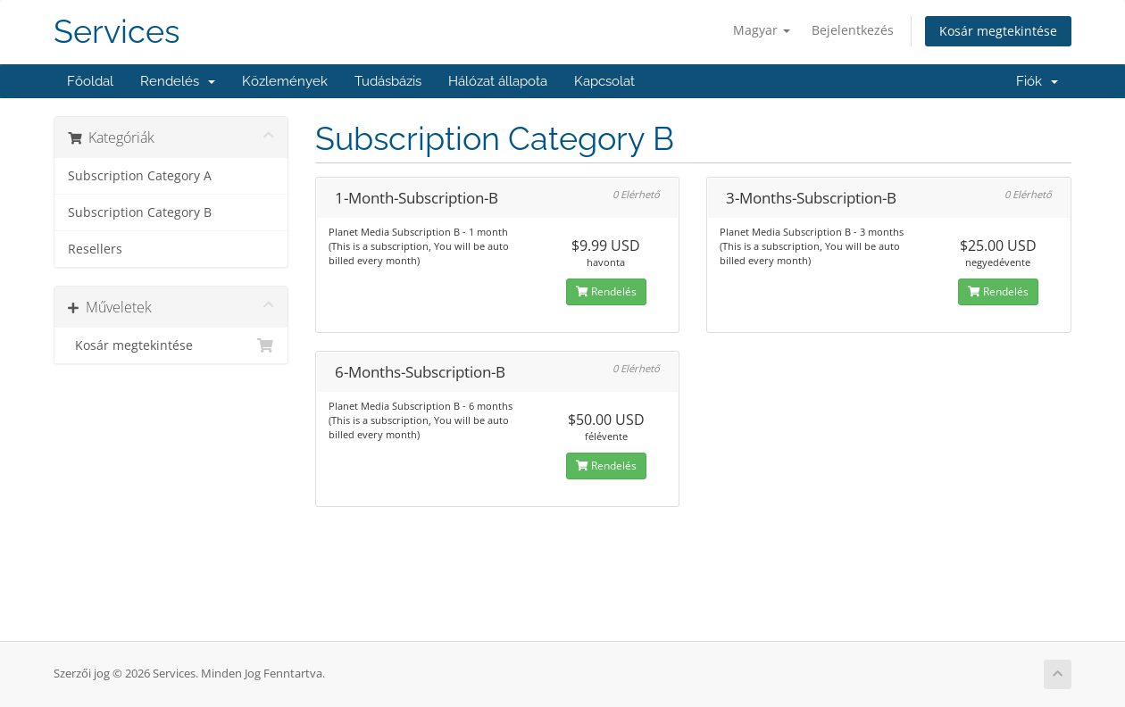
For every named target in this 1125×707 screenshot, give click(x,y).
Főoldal (90, 81)
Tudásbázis (387, 81)
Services (116, 31)
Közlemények (285, 81)
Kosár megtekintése (998, 30)
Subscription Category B (140, 212)
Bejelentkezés (853, 29)
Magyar (761, 29)
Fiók (1037, 81)
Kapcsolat (604, 81)
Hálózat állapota (497, 81)
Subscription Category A (140, 176)
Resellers (95, 249)
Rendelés (177, 81)
